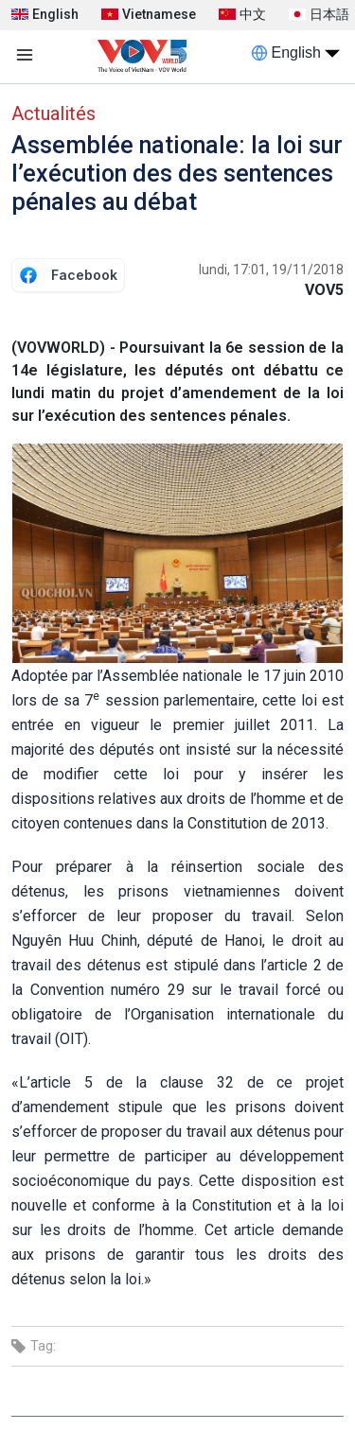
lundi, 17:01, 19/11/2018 (271, 269)
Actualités (53, 113)
